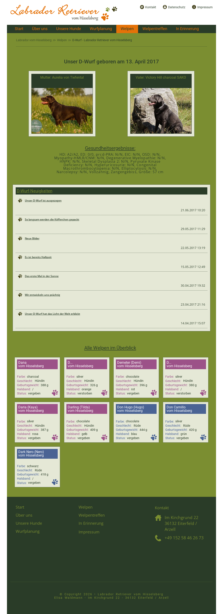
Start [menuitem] (19, 29)
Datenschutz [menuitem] (176, 7)
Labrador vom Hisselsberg (34, 40)
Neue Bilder (32, 238)
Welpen (62, 40)
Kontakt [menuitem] (150, 7)
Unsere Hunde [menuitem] (68, 29)
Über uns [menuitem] (39, 29)
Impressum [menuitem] (205, 7)
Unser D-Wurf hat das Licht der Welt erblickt (52, 314)
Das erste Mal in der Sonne (42, 276)
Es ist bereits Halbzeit (38, 257)
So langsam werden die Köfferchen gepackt (52, 219)
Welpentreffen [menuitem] (154, 29)
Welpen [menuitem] (127, 29)
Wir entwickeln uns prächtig (42, 295)
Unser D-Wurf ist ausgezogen (43, 200)
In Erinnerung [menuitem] (187, 29)
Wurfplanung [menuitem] (101, 29)
